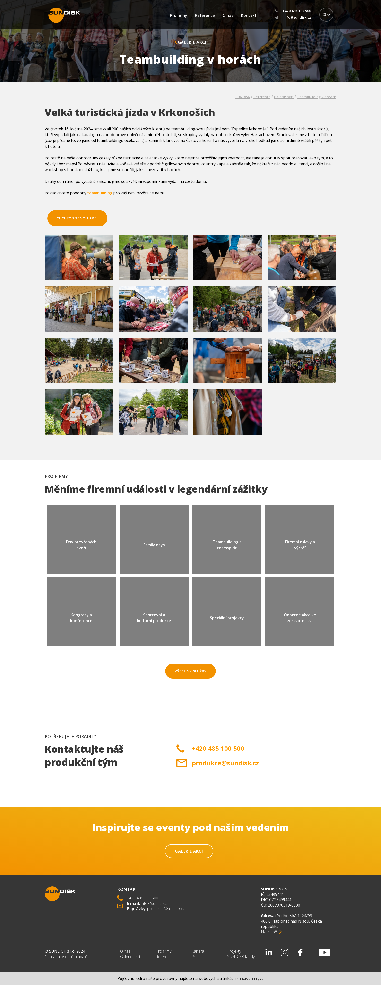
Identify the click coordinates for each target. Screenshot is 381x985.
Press (196, 956)
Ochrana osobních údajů (66, 956)
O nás (228, 15)
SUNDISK (242, 97)
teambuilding (99, 193)
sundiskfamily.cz (250, 978)
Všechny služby (191, 671)
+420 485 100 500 (218, 748)
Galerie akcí (190, 42)
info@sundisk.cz (155, 903)
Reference (205, 15)
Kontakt (249, 15)
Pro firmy (178, 15)
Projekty (234, 951)
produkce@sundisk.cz (225, 763)
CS (326, 14)
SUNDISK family (241, 956)
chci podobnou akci (77, 218)
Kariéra (197, 951)
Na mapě (269, 931)
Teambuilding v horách (316, 97)
